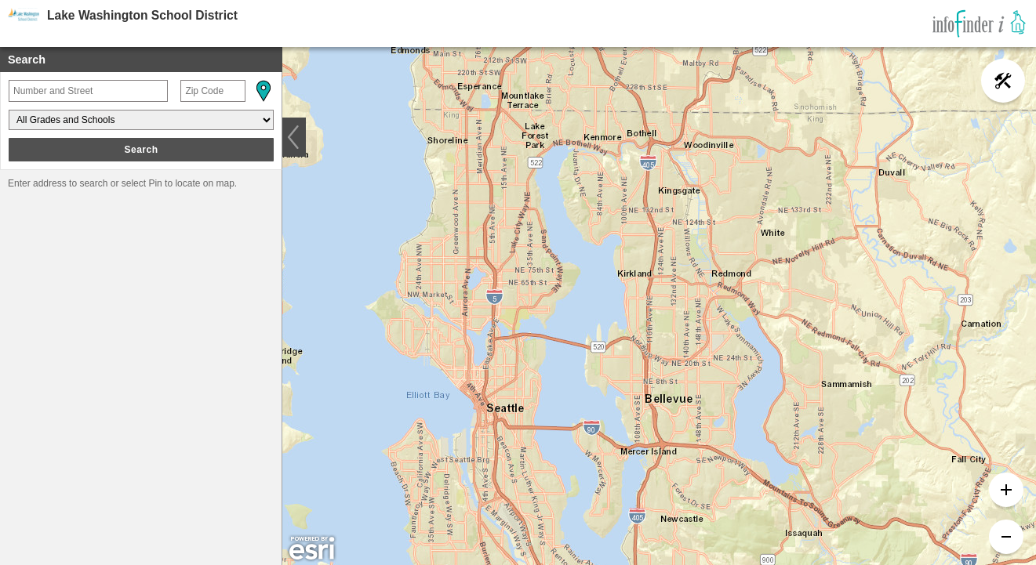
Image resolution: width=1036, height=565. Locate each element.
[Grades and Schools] (141, 120)
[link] (979, 23)
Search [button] (141, 149)
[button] (263, 91)
